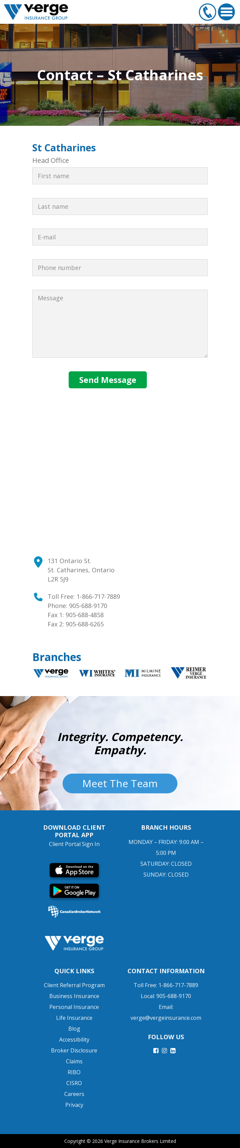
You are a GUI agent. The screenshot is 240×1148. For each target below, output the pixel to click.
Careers (74, 1094)
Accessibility (74, 1039)
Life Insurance (74, 1018)
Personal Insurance (74, 1007)
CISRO (74, 1083)
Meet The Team (120, 783)
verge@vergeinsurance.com (166, 1018)
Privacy (74, 1105)
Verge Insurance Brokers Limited (140, 1141)
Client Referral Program (74, 985)
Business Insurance (74, 996)
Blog (74, 1028)
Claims (74, 1061)
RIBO (74, 1072)
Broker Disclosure (74, 1050)
